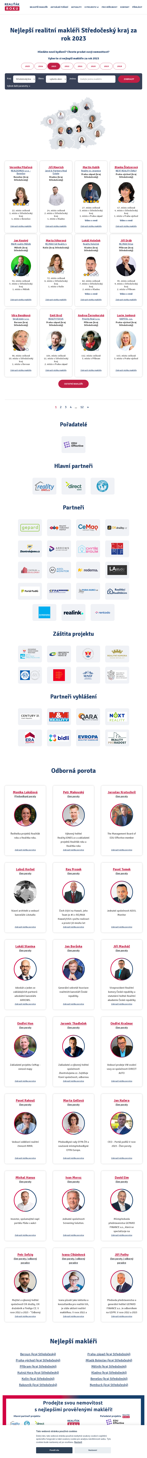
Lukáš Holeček (91, 240)
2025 (27, 66)
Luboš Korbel (25, 869)
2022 (67, 66)
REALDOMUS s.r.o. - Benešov (21, 172)
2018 (119, 66)
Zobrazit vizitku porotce (25, 850)
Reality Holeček (91, 244)
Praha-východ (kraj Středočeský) (38, 1360)
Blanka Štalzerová (126, 167)
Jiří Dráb (126, 240)
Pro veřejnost (109, 7)
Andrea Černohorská (91, 315)
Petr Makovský (73, 792)
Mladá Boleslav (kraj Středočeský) (109, 1360)
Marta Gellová (73, 1100)
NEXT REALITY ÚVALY (126, 170)
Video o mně (91, 220)
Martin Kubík (91, 167)
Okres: (41, 78)
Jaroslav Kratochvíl (122, 792)
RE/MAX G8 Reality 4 (56, 244)
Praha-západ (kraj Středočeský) (108, 1354)
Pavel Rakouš (25, 1100)
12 (82, 407)
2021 (80, 66)
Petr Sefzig (25, 1255)
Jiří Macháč (121, 946)
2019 (106, 66)
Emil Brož (56, 315)
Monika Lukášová (25, 792)
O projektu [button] (91, 7)
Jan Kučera (121, 1100)
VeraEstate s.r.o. (21, 318)
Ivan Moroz (73, 1177)
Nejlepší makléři (39, 7)
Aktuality (76, 7)
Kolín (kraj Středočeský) (38, 1379)
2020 (93, 66)
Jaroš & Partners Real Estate (56, 172)
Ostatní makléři (73, 384)
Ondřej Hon (25, 1023)
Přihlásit (137, 7)
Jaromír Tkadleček (73, 1023)
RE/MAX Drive (126, 244)
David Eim (122, 1177)
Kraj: (9, 78)
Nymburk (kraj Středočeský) (109, 1385)
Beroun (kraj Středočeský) (38, 1354)
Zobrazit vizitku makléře (20, 226)
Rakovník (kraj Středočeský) (38, 1385)
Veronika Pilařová (20, 167)
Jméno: (72, 79)
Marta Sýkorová (56, 240)
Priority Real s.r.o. (91, 318)
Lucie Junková (126, 315)
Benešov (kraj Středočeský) (109, 1379)
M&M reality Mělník (21, 244)
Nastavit (78, 1442)
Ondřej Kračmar (121, 1023)
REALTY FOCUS (56, 318)
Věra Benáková (20, 315)
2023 (53, 66)
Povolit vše (54, 1450)
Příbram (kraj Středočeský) (38, 1366)
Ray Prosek (73, 869)
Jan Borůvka (73, 946)
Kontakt (124, 7)
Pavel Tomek (121, 869)
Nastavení (92, 1450)
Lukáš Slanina (25, 946)
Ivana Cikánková (73, 1255)
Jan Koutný (21, 240)
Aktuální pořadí (59, 7)
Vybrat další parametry (17, 86)
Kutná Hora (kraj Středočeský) (38, 1373)
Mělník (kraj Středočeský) (109, 1366)
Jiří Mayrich (56, 167)
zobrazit (129, 79)
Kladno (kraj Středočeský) (109, 1373)
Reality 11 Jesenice (91, 170)
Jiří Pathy (122, 1255)
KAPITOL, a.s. (126, 318)
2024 (40, 66)
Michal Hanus (25, 1177)
